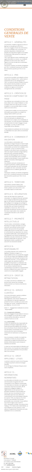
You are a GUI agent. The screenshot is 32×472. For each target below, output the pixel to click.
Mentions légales (16, 467)
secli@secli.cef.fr (11, 465)
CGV (2, 467)
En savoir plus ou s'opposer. (24, 3)
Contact (8, 467)
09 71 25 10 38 (9, 463)
